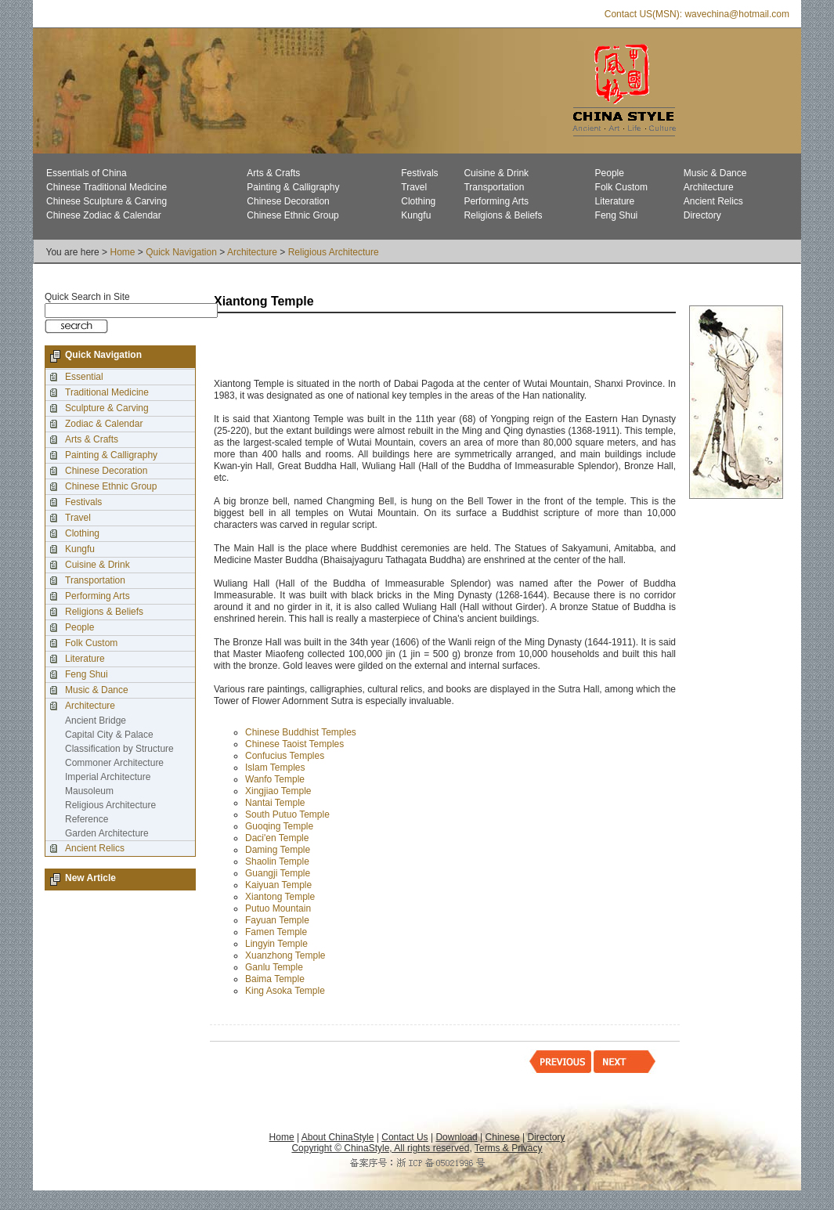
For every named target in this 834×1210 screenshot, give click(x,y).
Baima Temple (275, 978)
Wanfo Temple (275, 779)
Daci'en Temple (277, 838)
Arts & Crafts (273, 173)
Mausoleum (89, 791)
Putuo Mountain (278, 908)
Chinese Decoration (288, 201)
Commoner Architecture (114, 762)
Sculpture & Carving (107, 408)
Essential (84, 376)
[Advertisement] (397, 346)
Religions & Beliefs (503, 215)
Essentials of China (86, 173)
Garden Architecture (107, 833)
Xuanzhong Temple (285, 955)
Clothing (418, 201)
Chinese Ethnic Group (292, 215)
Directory (702, 215)
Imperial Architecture (107, 776)
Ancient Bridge (95, 720)
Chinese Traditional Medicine (106, 187)
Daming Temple (277, 849)
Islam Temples (275, 767)
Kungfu (416, 215)
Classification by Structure (119, 748)
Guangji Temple (277, 873)
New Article (90, 877)
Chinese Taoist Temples (294, 744)
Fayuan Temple (277, 920)
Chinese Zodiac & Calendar (103, 215)
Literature (615, 201)
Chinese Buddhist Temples (300, 732)
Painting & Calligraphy (293, 187)
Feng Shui (616, 215)
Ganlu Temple (274, 967)
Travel (414, 187)
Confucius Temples (284, 755)
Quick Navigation (181, 252)
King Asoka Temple (285, 990)
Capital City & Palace (109, 734)
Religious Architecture (333, 252)
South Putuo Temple (287, 814)
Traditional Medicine (107, 392)
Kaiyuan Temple (278, 885)
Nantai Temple (275, 802)
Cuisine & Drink (496, 173)
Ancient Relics (713, 201)
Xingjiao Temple (278, 791)
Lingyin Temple (276, 943)
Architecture (709, 187)
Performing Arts (496, 201)
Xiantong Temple (280, 896)
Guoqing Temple (279, 826)
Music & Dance (715, 173)
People (609, 173)
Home (122, 252)
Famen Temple (276, 931)
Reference (86, 819)
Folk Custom (621, 187)
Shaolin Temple (277, 861)
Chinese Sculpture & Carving (106, 201)
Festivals (419, 173)
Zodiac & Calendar (104, 423)
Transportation (494, 187)
